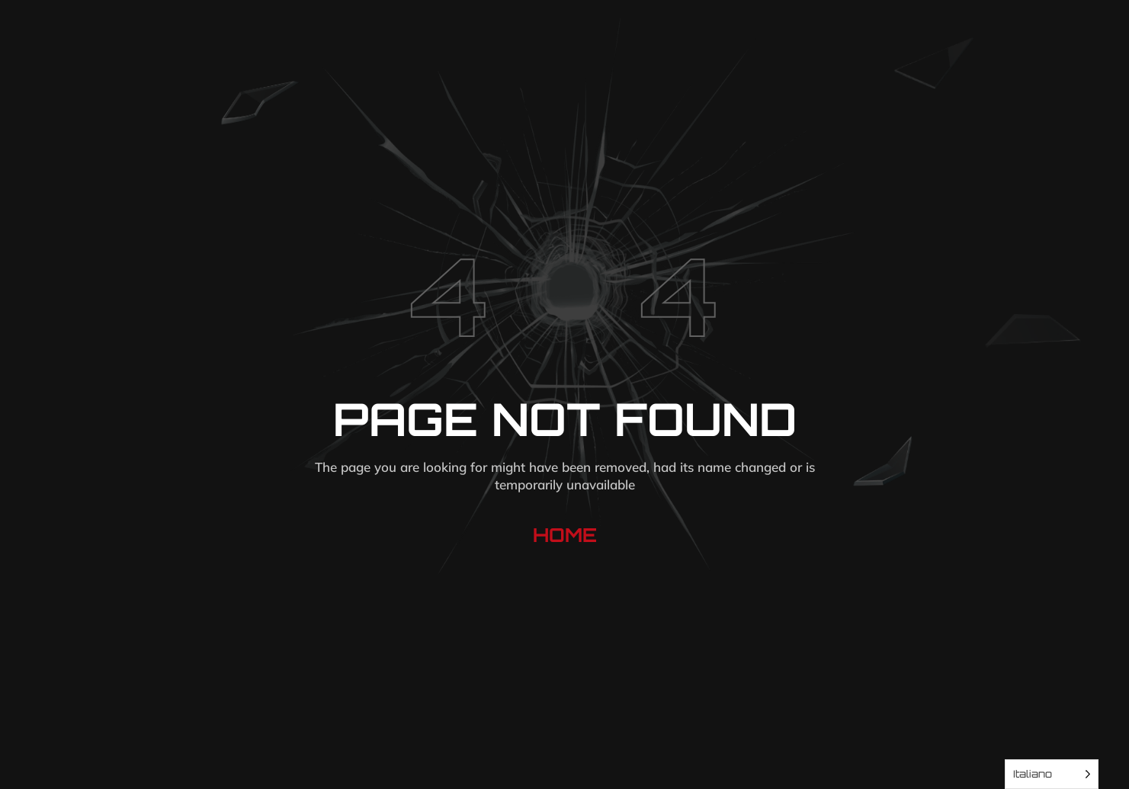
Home (565, 535)
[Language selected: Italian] (1052, 774)
